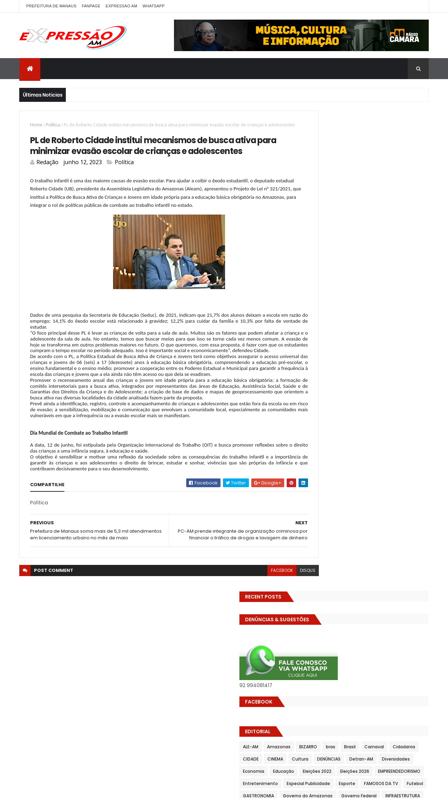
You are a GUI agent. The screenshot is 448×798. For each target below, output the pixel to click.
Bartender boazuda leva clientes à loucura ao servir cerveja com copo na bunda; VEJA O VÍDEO (379, 633)
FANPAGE (91, 6)
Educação (345, 303)
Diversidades (409, 291)
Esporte (409, 328)
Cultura (313, 291)
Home (36, 125)
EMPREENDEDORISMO (364, 315)
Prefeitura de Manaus (328, 401)
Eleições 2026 (319, 315)
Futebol (356, 340)
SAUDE (393, 401)
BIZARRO (370, 267)
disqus (277, 614)
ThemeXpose (111, 788)
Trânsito (395, 426)
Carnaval (315, 279)
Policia (400, 377)
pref (384, 389)
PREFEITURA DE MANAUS (51, 6)
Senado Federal (321, 413)
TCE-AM (393, 413)
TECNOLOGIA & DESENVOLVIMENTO (341, 426)
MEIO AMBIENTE (320, 377)
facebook (251, 614)
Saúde (416, 401)
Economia (316, 303)
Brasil (412, 267)
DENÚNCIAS (342, 291)
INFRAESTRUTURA (322, 365)
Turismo (314, 438)
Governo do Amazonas (330, 352)
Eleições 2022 (379, 303)
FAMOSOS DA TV (322, 340)
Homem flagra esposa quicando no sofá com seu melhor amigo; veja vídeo (379, 474)
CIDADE (372, 279)
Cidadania (345, 279)
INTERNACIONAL (365, 365)
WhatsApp (153, 6)
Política (53, 125)
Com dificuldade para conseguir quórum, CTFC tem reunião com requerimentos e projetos (372, 514)
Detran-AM (374, 291)
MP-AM (352, 377)
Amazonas (341, 267)
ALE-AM (313, 267)
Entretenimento (322, 328)
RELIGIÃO (369, 401)
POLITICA (337, 389)
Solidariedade (362, 413)
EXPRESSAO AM (121, 6)
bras (393, 267)
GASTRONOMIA (388, 340)
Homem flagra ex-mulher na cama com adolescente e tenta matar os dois (380, 593)
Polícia (312, 389)
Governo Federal (381, 352)
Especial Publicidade (370, 328)
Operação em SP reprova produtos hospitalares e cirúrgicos (375, 555)
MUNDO (376, 377)
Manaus (398, 365)
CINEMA (397, 279)
